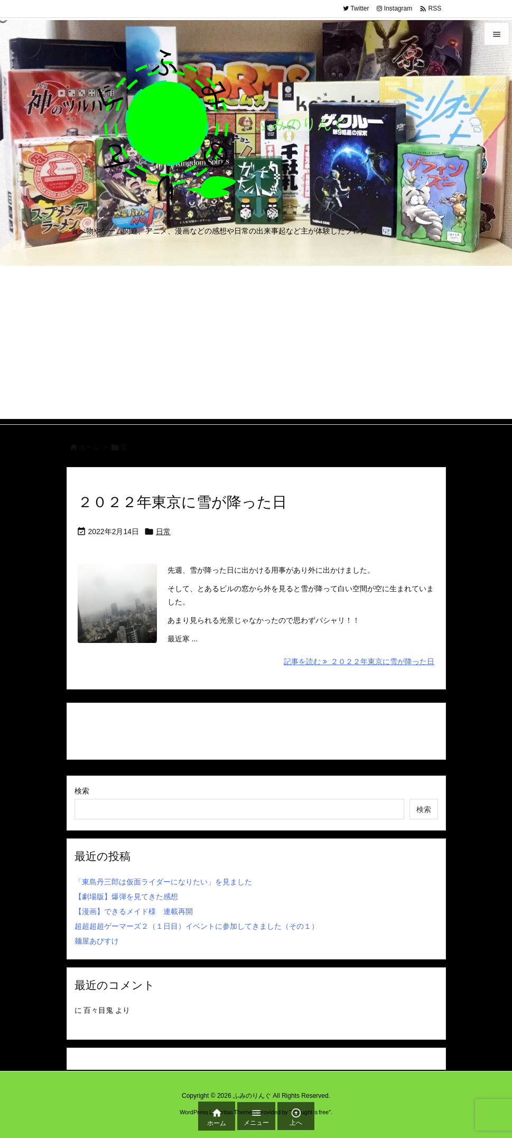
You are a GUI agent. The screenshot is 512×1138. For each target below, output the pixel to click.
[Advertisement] (256, 345)
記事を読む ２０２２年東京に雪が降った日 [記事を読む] (359, 661)
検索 (82, 791)
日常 (163, 531)
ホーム (89, 447)
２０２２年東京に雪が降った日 (182, 502)
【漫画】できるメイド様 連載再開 (134, 911)
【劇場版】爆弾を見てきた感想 (126, 896)
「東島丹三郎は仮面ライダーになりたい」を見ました (163, 882)
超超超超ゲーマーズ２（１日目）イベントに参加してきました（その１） (197, 926)
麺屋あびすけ (97, 941)
